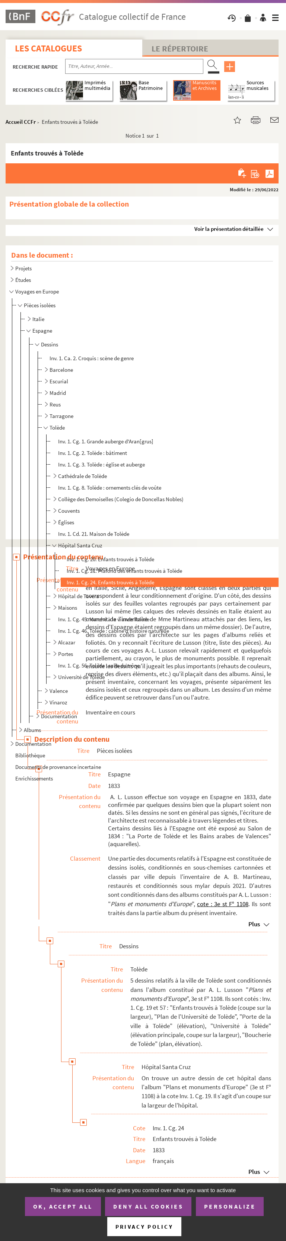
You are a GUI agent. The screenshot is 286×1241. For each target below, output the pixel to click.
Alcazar (66, 642)
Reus (55, 404)
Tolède (57, 427)
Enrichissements (34, 778)
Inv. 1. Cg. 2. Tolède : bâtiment (93, 452)
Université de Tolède (81, 677)
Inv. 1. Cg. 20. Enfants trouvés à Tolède (110, 559)
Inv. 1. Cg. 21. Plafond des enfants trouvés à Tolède (124, 570)
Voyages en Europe (37, 291)
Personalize (230, 1206)
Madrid (58, 392)
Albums (32, 729)
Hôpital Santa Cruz (80, 545)
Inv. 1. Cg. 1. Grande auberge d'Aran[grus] (105, 441)
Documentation (59, 716)
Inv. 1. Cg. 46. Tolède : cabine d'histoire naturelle (113, 630)
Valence (59, 690)
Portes (65, 653)
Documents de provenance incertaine (58, 766)
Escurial (59, 381)
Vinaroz (58, 702)
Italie (38, 319)
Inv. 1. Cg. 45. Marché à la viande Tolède (103, 619)
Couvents (69, 510)
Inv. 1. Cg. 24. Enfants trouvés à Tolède (110, 582)
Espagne (42, 330)
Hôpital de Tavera (78, 596)
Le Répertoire (180, 48)
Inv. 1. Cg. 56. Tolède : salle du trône (99, 665)
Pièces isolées (39, 305)
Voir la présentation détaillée (229, 228)
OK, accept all (63, 1206)
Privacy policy (144, 1226)
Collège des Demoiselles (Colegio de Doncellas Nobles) (121, 499)
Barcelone (61, 369)
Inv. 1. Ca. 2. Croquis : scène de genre (92, 358)
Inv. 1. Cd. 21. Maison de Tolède (93, 533)
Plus (254, 924)
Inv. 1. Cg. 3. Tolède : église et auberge (101, 464)
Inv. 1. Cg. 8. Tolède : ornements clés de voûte (109, 487)
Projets (23, 268)
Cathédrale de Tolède (82, 476)
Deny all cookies (148, 1206)
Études (23, 279)
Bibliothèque (30, 755)
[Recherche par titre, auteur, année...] (134, 66)
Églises (66, 522)
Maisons (67, 607)
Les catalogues (48, 48)
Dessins (49, 344)
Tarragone (61, 416)
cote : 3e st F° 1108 (222, 904)
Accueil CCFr (21, 121)
